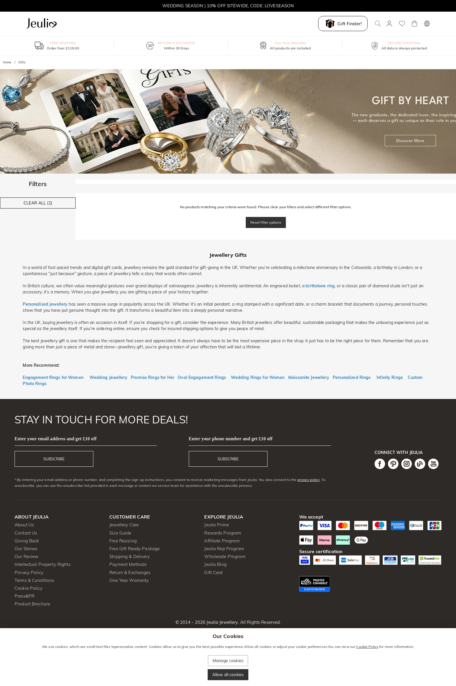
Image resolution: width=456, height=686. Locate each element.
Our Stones (26, 548)
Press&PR (24, 596)
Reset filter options (266, 222)
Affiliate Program (221, 541)
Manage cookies (228, 660)
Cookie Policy (28, 588)
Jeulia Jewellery (221, 622)
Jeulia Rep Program (224, 548)
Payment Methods (128, 564)
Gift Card (213, 572)
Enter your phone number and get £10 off (230, 438)
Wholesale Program (224, 556)
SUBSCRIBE (54, 459)
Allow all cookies (228, 674)
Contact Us (26, 533)
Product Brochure (32, 604)
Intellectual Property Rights (42, 564)
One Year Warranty (129, 580)
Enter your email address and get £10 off (56, 438)
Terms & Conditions (34, 580)
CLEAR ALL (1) (38, 203)
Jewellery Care (124, 525)
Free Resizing (123, 541)
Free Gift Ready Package (134, 548)
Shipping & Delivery (129, 556)
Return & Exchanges (129, 572)
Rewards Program (222, 533)
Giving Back (27, 541)
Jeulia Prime (216, 525)
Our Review (26, 556)
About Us (24, 525)
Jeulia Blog (215, 564)
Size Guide (120, 533)
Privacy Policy (29, 572)
